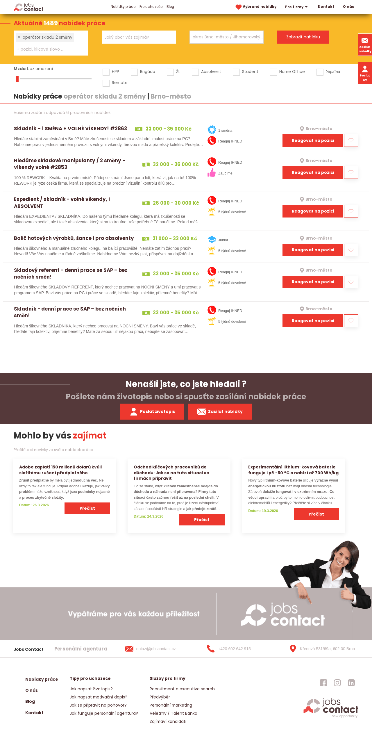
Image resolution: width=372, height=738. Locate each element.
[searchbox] (47, 49)
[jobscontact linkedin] (351, 683)
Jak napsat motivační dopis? (98, 697)
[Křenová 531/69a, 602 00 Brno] (320, 649)
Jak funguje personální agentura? (104, 713)
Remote (120, 82)
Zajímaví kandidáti (168, 721)
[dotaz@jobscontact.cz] (156, 649)
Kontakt (326, 6)
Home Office (292, 71)
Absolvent (211, 71)
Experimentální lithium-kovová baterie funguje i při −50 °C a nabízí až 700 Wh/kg (293, 469)
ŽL (178, 71)
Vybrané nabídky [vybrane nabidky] (255, 7)
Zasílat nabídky (365, 44)
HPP (115, 71)
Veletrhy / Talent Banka (173, 713)
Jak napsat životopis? (91, 689)
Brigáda (147, 71)
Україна (333, 71)
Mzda (20, 69)
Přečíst (87, 508)
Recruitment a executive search (182, 689)
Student (250, 71)
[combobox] (51, 43)
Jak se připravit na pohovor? (98, 705)
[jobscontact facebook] (323, 683)
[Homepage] (28, 7)
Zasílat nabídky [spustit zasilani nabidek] (220, 412)
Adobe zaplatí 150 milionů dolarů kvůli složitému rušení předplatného (60, 469)
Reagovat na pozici (313, 140)
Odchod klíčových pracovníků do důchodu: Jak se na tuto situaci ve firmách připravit (171, 472)
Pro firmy (297, 7)
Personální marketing (171, 705)
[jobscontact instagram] (337, 683)
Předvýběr (160, 697)
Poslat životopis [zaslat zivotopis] (152, 412)
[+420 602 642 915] (238, 649)
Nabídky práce (123, 6)
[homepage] (330, 717)
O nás (348, 6)
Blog (170, 6)
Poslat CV (365, 73)
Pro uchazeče (151, 6)
